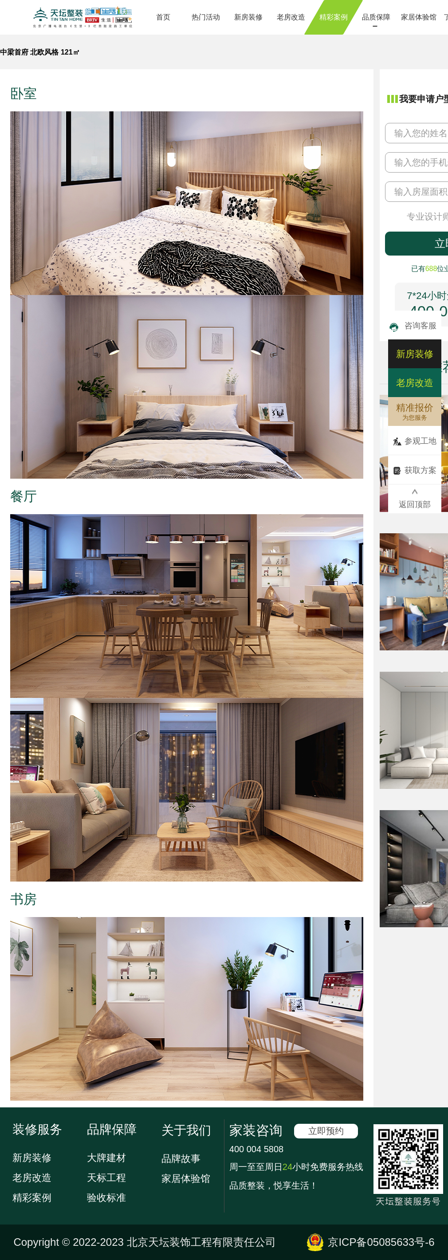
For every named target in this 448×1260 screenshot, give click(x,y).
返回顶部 (415, 499)
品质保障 (376, 17)
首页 (163, 17)
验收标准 (106, 1197)
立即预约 (326, 1131)
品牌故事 (180, 1158)
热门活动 (206, 17)
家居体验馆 (418, 17)
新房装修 (248, 17)
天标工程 (106, 1177)
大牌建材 (106, 1157)
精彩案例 (333, 17)
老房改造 (291, 17)
